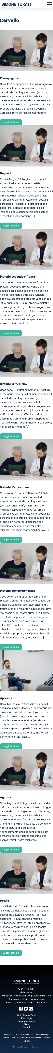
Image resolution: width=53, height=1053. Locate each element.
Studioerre (42, 1002)
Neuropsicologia (26, 1021)
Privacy (26, 1041)
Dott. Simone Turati (26, 1015)
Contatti (26, 1027)
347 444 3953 (26, 989)
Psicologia (26, 1018)
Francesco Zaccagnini (31, 1047)
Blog (26, 1024)
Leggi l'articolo (11, 122)
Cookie (46, 1037)
